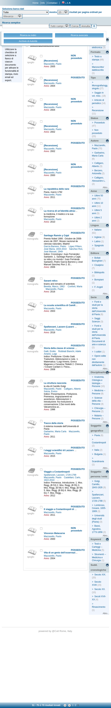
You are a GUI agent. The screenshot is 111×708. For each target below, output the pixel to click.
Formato (95, 52)
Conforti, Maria (75, 286)
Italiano (98, 229)
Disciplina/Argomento (100, 372)
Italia (96, 450)
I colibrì (98, 351)
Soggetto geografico (97, 428)
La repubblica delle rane (56, 189)
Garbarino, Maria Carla (55, 431)
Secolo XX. (99, 589)
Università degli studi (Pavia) (98, 518)
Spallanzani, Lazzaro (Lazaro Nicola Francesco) (69, 326)
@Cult (55, 631)
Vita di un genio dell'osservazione (61, 552)
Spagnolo (99, 245)
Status (94, 118)
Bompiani (99, 279)
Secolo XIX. (100, 574)
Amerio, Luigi (50, 354)
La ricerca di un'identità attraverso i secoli (66, 211)
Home (35, 3)
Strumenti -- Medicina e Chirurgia (99, 557)
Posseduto (99, 122)
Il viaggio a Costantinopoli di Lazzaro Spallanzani (70, 509)
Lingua (95, 225)
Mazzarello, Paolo (53, 64)
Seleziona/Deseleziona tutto (44, 46)
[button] (63, 12)
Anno (94, 191)
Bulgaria (98, 454)
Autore (95, 140)
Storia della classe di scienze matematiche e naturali (71, 348)
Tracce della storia (53, 423)
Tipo (93, 77)
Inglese (98, 237)
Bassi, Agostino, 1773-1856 (97, 529)
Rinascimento (98, 607)
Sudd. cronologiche (98, 567)
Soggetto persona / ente (99, 474)
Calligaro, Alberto (72, 389)
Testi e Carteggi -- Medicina (97, 546)
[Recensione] (51, 60)
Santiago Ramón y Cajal (56, 235)
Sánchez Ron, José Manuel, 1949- (63, 250)
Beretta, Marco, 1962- (55, 286)
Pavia (97, 435)
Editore (95, 253)
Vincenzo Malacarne (54, 533)
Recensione (98, 110)
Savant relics (50, 280)
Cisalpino (98, 265)
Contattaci (52, 3)
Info (43, 3)
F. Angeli (98, 287)
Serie (94, 297)
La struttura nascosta (55, 383)
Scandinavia (98, 461)
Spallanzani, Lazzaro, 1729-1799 (60, 475)
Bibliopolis (99, 272)
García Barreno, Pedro (55, 246)
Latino (97, 241)
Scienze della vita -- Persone (97, 401)
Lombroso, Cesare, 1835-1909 (99, 508)
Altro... (106, 187)
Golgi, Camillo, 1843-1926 (97, 484)
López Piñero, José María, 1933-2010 (63, 247)
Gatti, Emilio (50, 351)
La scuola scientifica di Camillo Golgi (63, 305)
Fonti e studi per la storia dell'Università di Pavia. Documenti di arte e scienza (99, 335)
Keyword (96, 539)
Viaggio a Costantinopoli (57, 471)
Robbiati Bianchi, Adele (70, 351)
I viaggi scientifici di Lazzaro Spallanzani (65, 450)
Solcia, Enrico (51, 391)
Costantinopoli (99, 442)
